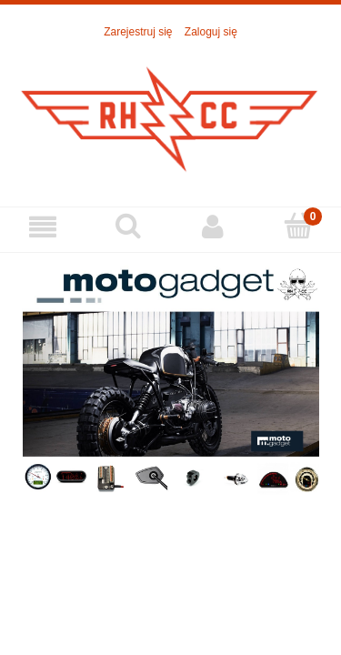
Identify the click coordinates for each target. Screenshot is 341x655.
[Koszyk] (298, 226)
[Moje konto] (213, 227)
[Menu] (42, 227)
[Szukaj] (128, 226)
